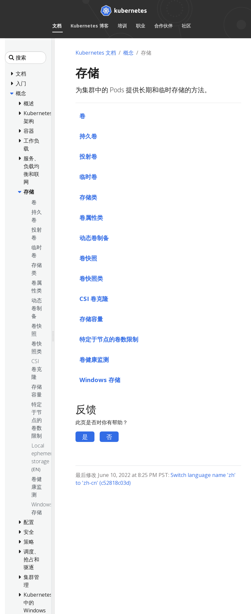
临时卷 (88, 176)
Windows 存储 (99, 380)
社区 (186, 26)
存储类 (88, 197)
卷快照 (88, 258)
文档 (56, 26)
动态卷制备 (94, 238)
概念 (128, 52)
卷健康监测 (94, 359)
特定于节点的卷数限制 (108, 339)
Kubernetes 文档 (95, 52)
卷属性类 (91, 217)
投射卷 (88, 156)
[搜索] (25, 57)
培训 (122, 26)
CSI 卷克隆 (93, 298)
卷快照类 (91, 278)
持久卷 (88, 136)
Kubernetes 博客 (90, 26)
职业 (140, 26)
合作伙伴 (163, 26)
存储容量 (91, 319)
